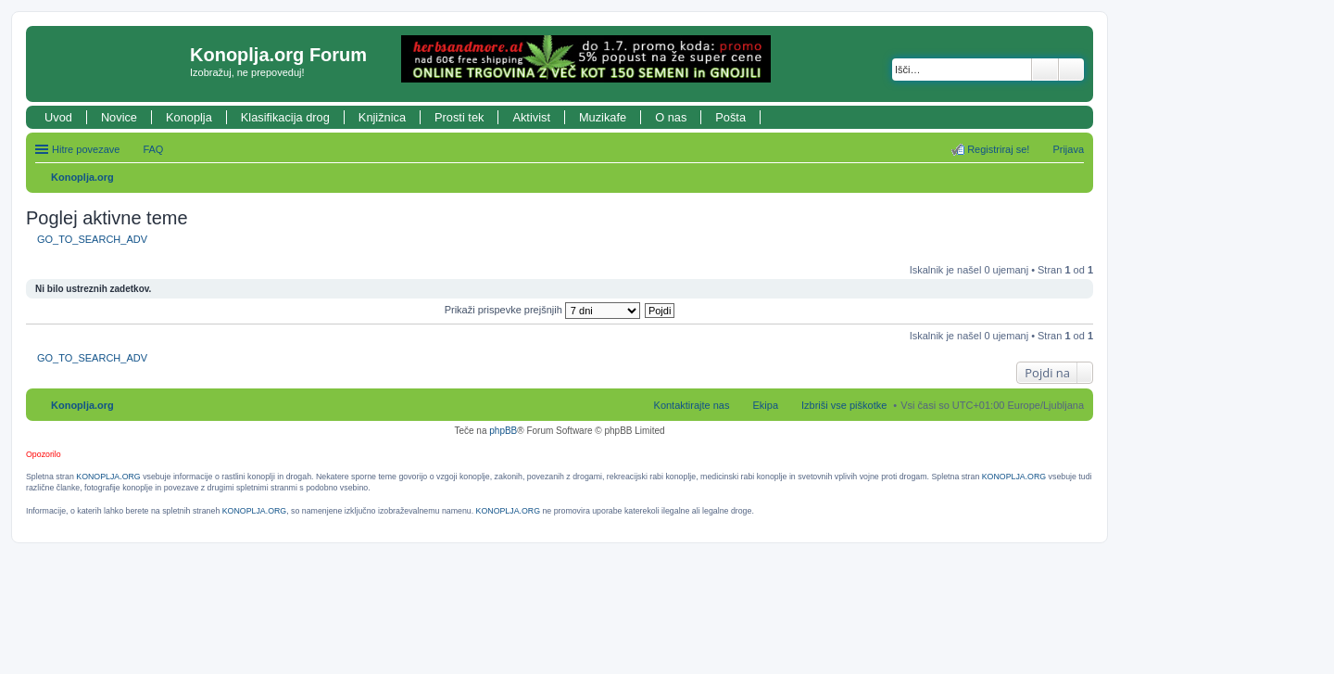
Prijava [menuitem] (1068, 149)
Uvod (58, 117)
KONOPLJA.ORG (108, 476)
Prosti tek (459, 117)
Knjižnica (382, 117)
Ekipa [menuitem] (765, 405)
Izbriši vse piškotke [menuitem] (844, 405)
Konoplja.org (82, 177)
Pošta (730, 117)
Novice (119, 117)
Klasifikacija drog (285, 117)
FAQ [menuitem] (153, 149)
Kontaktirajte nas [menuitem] (692, 405)
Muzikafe (602, 117)
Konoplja (189, 117)
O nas (670, 117)
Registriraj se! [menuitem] (998, 149)
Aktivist (531, 117)
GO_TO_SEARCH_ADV (92, 239)
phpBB (503, 431)
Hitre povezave (86, 149)
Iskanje (1045, 69)
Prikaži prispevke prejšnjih (542, 309)
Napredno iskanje (1071, 69)
